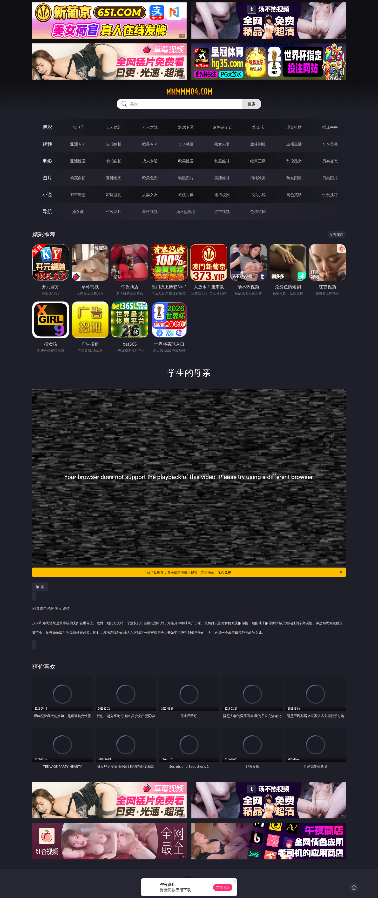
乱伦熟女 (294, 161)
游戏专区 (186, 127)
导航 (47, 211)
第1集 (40, 586)
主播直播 (294, 144)
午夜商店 (114, 211)
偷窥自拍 (78, 177)
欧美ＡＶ (150, 144)
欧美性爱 (186, 161)
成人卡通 (150, 161)
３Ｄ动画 (186, 144)
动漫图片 (186, 177)
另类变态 (330, 161)
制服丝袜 (222, 161)
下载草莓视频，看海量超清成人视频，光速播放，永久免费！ (243, 572)
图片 (47, 177)
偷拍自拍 (114, 161)
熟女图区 (294, 177)
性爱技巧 (330, 194)
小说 (47, 194)
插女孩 (78, 211)
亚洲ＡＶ (78, 144)
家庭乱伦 (114, 194)
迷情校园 (222, 194)
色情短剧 (258, 211)
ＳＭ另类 (330, 144)
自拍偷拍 (114, 144)
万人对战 (150, 127)
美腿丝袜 (222, 177)
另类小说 (258, 194)
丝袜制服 (258, 144)
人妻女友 (150, 194)
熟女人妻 (222, 144)
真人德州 (114, 127)
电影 (47, 161)
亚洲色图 (114, 177)
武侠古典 (186, 194)
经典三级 (258, 161)
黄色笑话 (294, 194)
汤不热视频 (186, 211)
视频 (47, 144)
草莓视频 (150, 211)
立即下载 (223, 887)
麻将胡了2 (222, 127)
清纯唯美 (258, 177)
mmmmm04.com (189, 91)
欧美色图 (150, 177)
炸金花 (258, 127)
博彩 (47, 127)
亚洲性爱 (78, 161)
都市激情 (78, 194)
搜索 (252, 104)
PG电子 (77, 127)
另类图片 (330, 177)
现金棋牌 (294, 127)
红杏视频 (222, 211)
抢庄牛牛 (330, 127)
